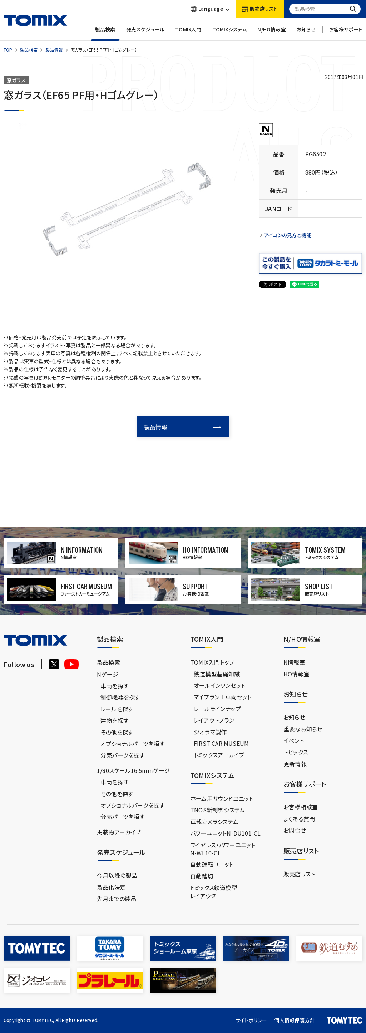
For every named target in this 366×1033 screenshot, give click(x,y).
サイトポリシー (251, 1020)
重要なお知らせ (302, 729)
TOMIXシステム (229, 33)
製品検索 (105, 33)
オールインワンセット (219, 685)
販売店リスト (299, 874)
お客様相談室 (300, 807)
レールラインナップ (217, 708)
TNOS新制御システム (217, 810)
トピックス (295, 752)
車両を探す (114, 685)
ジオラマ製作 (210, 732)
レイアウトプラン (214, 720)
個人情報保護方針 (294, 1020)
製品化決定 (111, 887)
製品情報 (54, 49)
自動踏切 (201, 876)
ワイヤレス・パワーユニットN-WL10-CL (223, 849)
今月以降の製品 (117, 875)
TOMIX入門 (188, 33)
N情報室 (294, 662)
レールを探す (116, 709)
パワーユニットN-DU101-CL (225, 833)
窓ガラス (16, 80)
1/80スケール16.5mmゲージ (133, 770)
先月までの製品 (116, 898)
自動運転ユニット (212, 864)
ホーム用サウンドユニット (221, 798)
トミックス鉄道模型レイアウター (213, 891)
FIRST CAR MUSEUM (221, 743)
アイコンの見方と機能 (287, 235)
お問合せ (294, 830)
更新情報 (295, 763)
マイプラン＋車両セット (222, 696)
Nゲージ (107, 674)
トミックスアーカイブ (219, 754)
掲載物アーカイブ (119, 832)
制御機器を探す (120, 697)
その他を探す (116, 732)
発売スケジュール (145, 33)
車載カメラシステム (214, 821)
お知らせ (306, 33)
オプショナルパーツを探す (132, 743)
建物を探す (114, 720)
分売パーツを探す (122, 755)
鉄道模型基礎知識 (217, 674)
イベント (293, 740)
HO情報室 (296, 674)
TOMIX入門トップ (212, 662)
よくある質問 (299, 818)
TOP (8, 49)
